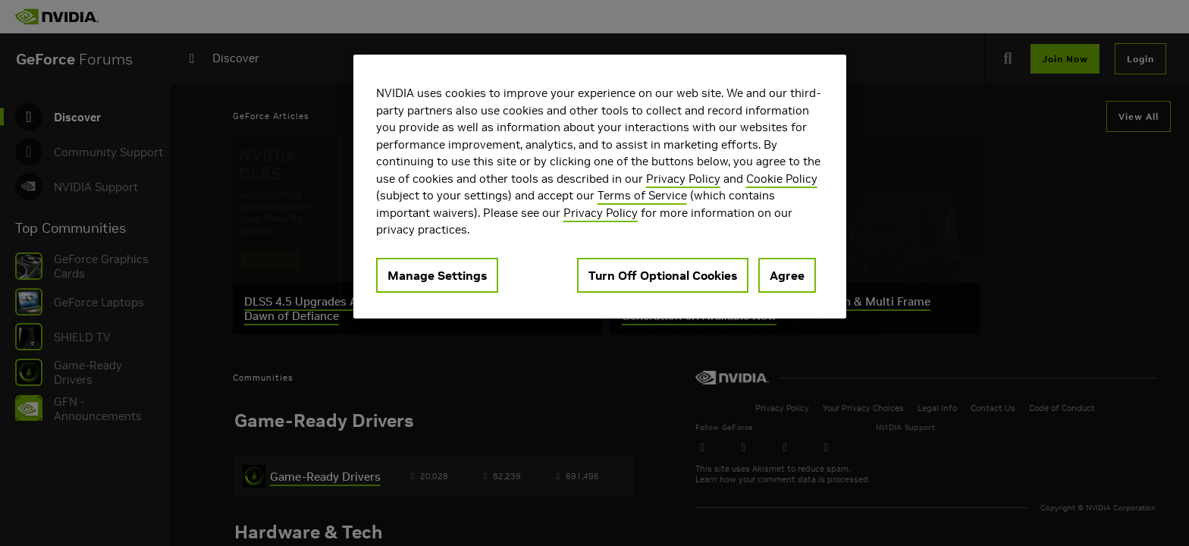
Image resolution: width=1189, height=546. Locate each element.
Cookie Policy (781, 178)
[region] (599, 186)
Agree (787, 275)
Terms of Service (642, 195)
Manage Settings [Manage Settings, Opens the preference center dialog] (437, 275)
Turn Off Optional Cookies (662, 275)
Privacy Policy (683, 178)
